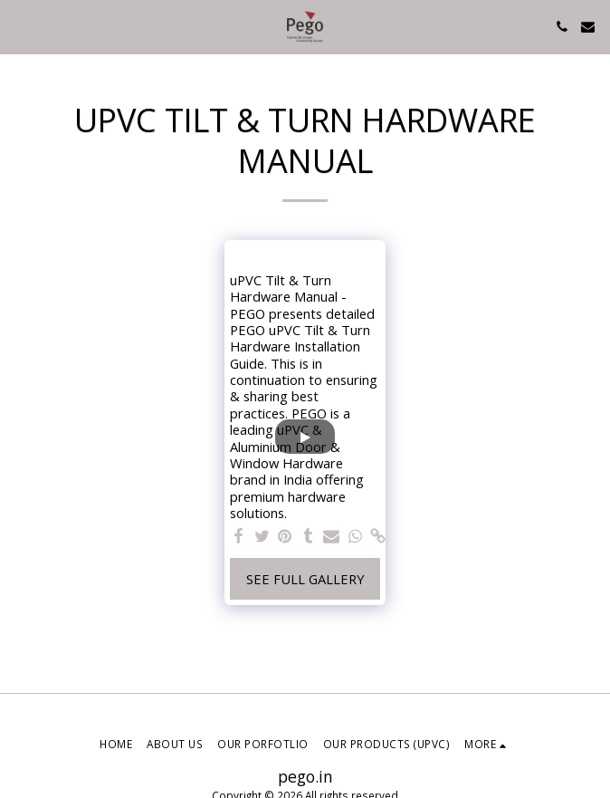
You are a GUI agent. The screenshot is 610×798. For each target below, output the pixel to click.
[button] (20, 25)
